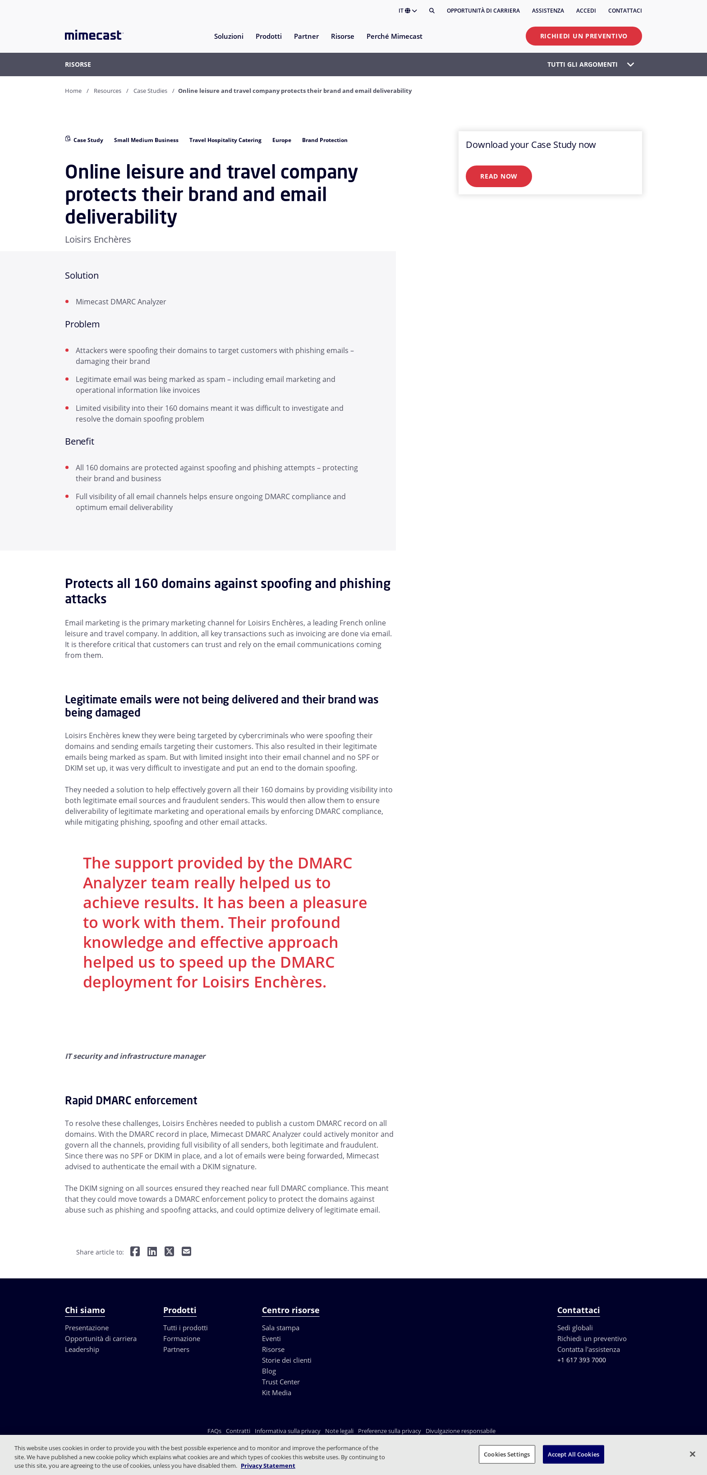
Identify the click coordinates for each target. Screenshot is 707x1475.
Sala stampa (280, 1327)
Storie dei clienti (287, 1360)
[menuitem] (228, 42)
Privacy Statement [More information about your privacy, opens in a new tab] (268, 1465)
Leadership (82, 1349)
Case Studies (150, 91)
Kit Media (276, 1392)
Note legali (339, 1431)
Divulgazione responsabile (461, 1431)
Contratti (238, 1431)
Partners (176, 1349)
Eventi (271, 1338)
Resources (107, 91)
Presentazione (87, 1327)
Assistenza (548, 10)
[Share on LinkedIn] (152, 1252)
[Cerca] (432, 10)
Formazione (181, 1338)
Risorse (273, 1349)
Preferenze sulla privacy (389, 1431)
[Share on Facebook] (135, 1252)
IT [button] (408, 10)
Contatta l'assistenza (588, 1349)
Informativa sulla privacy (288, 1431)
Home (73, 91)
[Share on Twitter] (169, 1252)
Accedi (586, 10)
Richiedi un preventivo (584, 36)
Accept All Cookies (573, 1454)
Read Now (499, 176)
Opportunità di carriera (483, 10)
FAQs (214, 1431)
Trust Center (281, 1381)
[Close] (692, 1454)
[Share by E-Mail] (186, 1252)
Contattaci (625, 10)
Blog (269, 1370)
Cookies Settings (507, 1454)
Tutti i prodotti (185, 1327)
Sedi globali (575, 1327)
